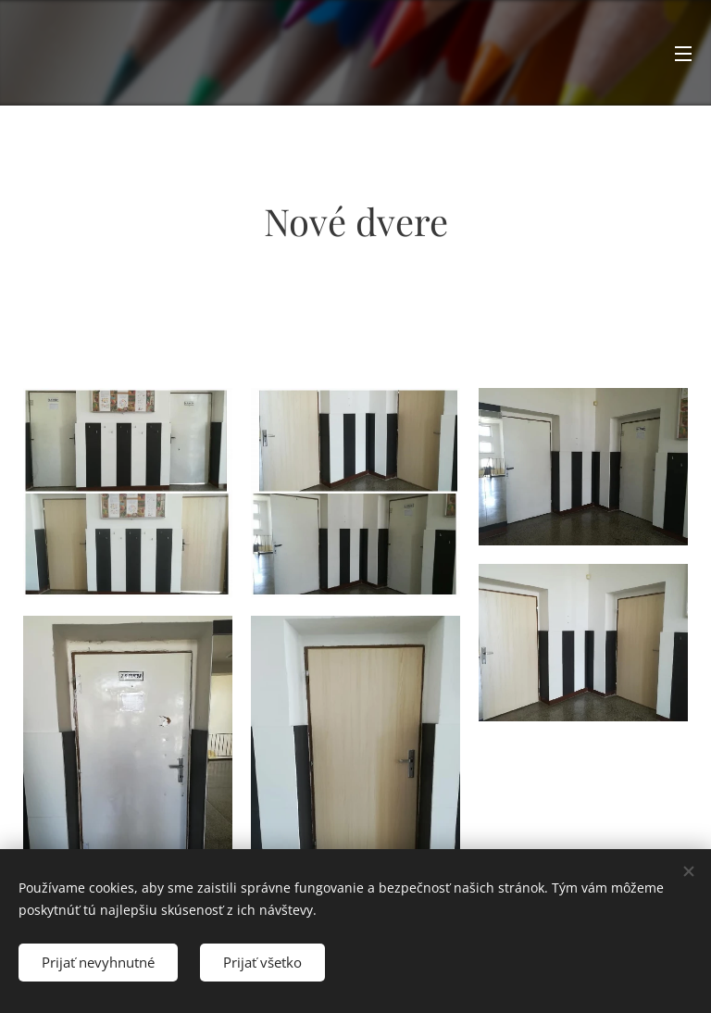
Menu (683, 54)
